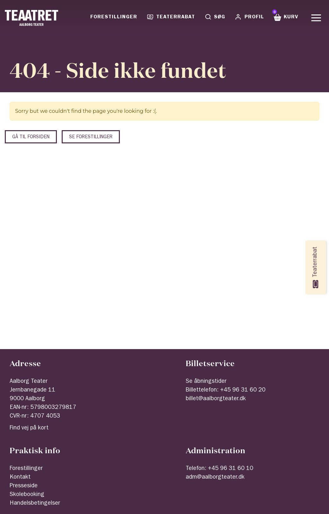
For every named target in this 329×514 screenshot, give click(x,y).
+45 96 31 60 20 (242, 390)
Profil (249, 17)
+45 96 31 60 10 (230, 469)
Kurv (286, 17)
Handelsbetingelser (35, 504)
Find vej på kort (29, 428)
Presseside (24, 486)
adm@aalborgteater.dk (215, 478)
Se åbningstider (206, 382)
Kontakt (20, 478)
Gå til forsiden (30, 137)
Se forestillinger (90, 137)
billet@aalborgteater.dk (216, 399)
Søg (215, 17)
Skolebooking (27, 495)
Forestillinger (113, 17)
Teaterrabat (171, 17)
